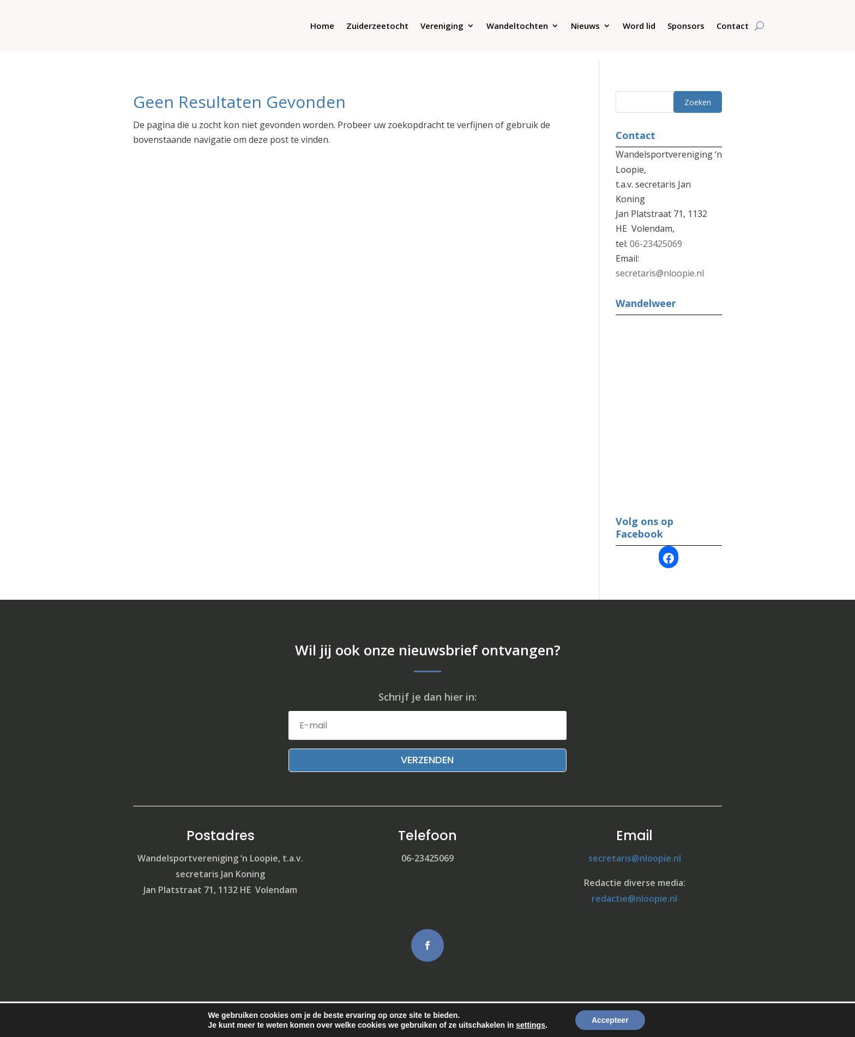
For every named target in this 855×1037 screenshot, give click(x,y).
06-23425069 (656, 236)
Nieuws (585, 26)
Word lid (639, 26)
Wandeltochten (517, 26)
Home (322, 26)
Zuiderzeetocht (377, 26)
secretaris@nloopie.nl (660, 265)
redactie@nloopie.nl (634, 890)
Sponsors (686, 26)
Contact (732, 26)
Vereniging (441, 26)
